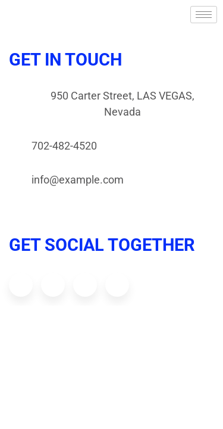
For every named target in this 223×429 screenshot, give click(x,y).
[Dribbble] (85, 285)
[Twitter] (53, 285)
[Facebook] (21, 285)
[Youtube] (117, 285)
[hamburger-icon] (203, 14)
